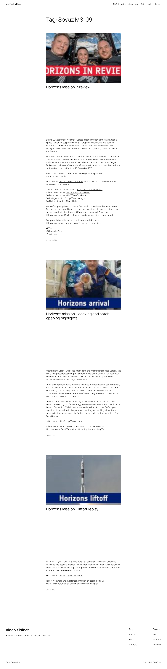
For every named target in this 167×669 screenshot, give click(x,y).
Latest (158, 4)
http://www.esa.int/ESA (57, 215)
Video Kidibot (14, 4)
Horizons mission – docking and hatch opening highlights (77, 316)
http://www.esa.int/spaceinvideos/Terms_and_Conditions (73, 223)
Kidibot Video (147, 4)
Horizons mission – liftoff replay (72, 509)
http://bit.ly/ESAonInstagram (73, 198)
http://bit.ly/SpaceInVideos (89, 189)
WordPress (157, 662)
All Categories (119, 4)
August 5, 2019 (51, 240)
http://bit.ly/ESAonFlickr (66, 201)
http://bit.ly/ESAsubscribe (71, 181)
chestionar (133, 4)
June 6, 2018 (50, 590)
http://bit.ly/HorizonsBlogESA (90, 429)
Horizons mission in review (68, 87)
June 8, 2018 (50, 435)
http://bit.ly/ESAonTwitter (78, 192)
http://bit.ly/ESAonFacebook (73, 195)
